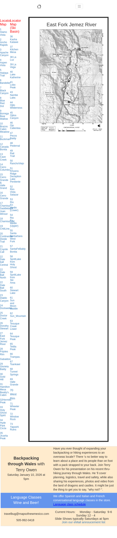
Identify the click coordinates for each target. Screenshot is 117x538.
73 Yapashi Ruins (14, 427)
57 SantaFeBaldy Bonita (18, 249)
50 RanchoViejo (17, 162)
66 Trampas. (15, 355)
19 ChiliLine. (5, 227)
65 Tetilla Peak (13, 347)
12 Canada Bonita (4, 147)
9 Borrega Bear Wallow (4, 115)
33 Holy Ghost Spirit (3, 411)
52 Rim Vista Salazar (14, 190)
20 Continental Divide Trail (6, 237)
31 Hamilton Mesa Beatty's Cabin (5, 390)
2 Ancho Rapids (4, 42)
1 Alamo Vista (3, 32)
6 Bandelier (5, 81)
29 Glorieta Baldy (4, 366)
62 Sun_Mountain (18, 314)
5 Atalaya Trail (4, 73)
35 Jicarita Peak (4, 436)
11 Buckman (5, 138)
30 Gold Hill (2, 377)
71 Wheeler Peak (14, 406)
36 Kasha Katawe (14, 39)
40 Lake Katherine (15, 74)
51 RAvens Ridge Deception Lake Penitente (15, 175)
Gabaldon (5, 359)
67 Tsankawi (15, 363)
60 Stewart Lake (14, 290)
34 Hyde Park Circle (3, 424)
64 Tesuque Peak (14, 336)
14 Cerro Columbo (5, 167)
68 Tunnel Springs (14, 372)
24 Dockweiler (6, 307)
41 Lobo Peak (13, 85)
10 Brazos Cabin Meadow (4, 127)
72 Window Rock (14, 417)
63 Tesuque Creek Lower (14, 325)
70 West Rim (13, 394)
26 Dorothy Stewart (4, 326)
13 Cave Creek (3, 157)
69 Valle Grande (14, 382)
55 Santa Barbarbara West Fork (16, 236)
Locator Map (5, 22)
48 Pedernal (15, 144)
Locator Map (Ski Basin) (15, 26)
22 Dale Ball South (3, 286)
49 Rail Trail (12, 153)
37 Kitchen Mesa (14, 49)
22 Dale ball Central (4, 260)
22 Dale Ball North (3, 273)
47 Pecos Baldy (13, 136)
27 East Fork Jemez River (3, 339)
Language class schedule (69, 504)
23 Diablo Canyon (4, 298)
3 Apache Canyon (4, 52)
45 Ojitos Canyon (14, 115)
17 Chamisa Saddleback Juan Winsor (6, 208)
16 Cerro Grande (4, 195)
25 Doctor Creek (3, 316)
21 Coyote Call (4, 249)
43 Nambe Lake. (14, 95)
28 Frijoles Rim (4, 351)
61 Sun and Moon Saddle (14, 303)
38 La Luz (13, 58)
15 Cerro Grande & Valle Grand (4, 181)
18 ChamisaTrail (7, 220)
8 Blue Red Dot (2, 102)
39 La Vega (13, 66)
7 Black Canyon (4, 90)
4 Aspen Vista (3, 63)
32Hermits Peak (5, 401)
